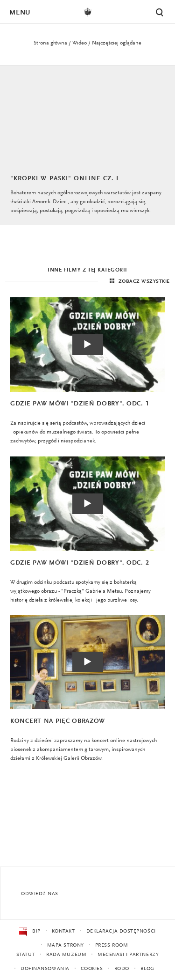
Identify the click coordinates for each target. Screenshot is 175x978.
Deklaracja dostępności (121, 931)
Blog (147, 968)
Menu (19, 12)
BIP (29, 931)
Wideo (79, 43)
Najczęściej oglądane (116, 43)
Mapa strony (65, 945)
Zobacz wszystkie (138, 281)
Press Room (111, 945)
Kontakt (63, 931)
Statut (25, 954)
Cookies (92, 968)
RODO (121, 968)
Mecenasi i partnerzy (128, 954)
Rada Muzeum (66, 954)
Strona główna (50, 43)
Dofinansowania (45, 968)
